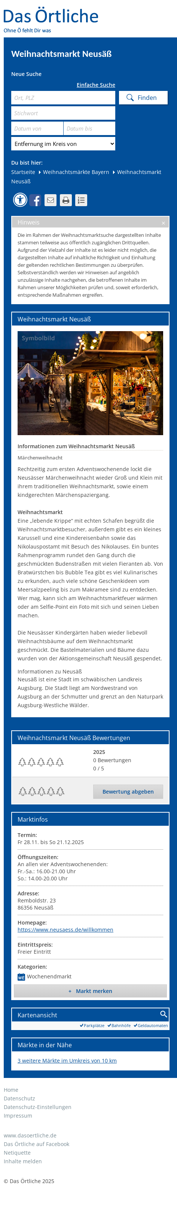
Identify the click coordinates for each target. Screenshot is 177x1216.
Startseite (23, 171)
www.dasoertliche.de (30, 1135)
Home (11, 1089)
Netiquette (17, 1152)
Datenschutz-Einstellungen (37, 1106)
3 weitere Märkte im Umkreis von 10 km (67, 1060)
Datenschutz (19, 1098)
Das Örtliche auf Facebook (36, 1144)
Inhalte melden (23, 1161)
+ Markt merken (90, 991)
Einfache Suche (96, 85)
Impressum (18, 1115)
